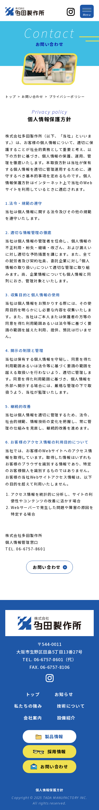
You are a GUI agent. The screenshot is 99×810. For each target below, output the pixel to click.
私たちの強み (28, 706)
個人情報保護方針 (50, 790)
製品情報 (49, 736)
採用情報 (49, 751)
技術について (71, 706)
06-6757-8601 (30, 548)
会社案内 (32, 717)
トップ (10, 96)
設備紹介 (66, 717)
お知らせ (64, 694)
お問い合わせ (32, 96)
